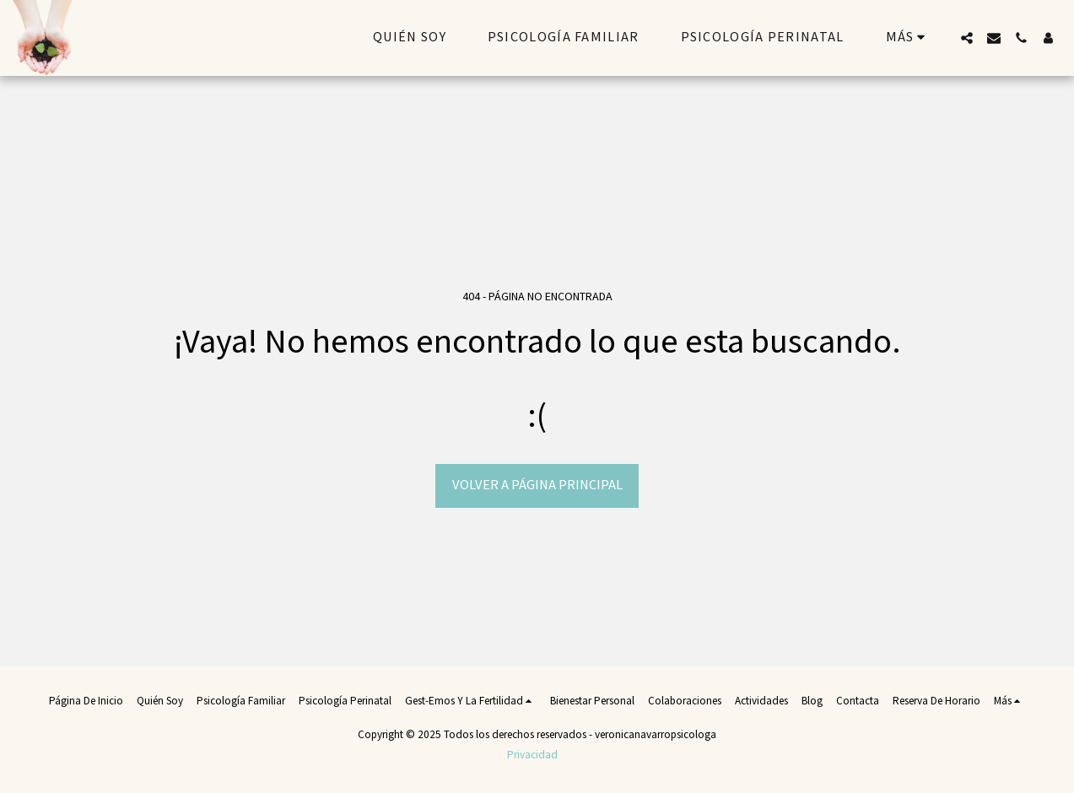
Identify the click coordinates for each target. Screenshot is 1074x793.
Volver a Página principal (537, 485)
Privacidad (532, 755)
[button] (967, 38)
